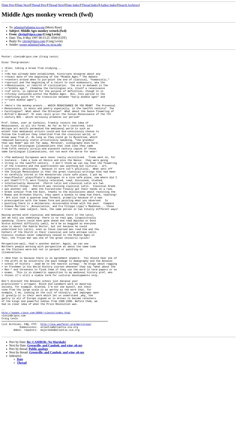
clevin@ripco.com (30, 34)
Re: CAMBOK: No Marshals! (46, 398)
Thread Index (90, 5)
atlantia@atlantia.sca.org (29, 27)
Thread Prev (38, 5)
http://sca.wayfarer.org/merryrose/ (66, 378)
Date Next (23, 5)
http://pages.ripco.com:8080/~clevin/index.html (36, 365)
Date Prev (8, 5)
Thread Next (56, 5)
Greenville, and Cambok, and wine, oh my (54, 401)
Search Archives (129, 5)
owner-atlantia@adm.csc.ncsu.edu (40, 44)
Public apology (38, 405)
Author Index (108, 5)
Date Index (73, 5)
